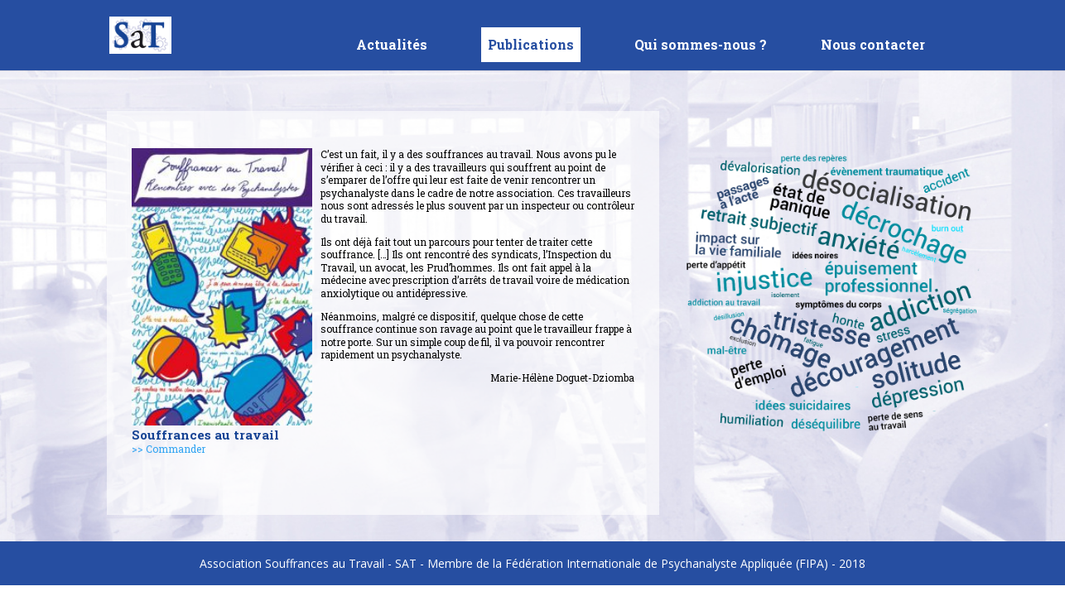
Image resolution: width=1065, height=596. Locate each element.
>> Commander (168, 448)
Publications (531, 44)
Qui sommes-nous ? (700, 46)
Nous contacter (873, 46)
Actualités (391, 46)
